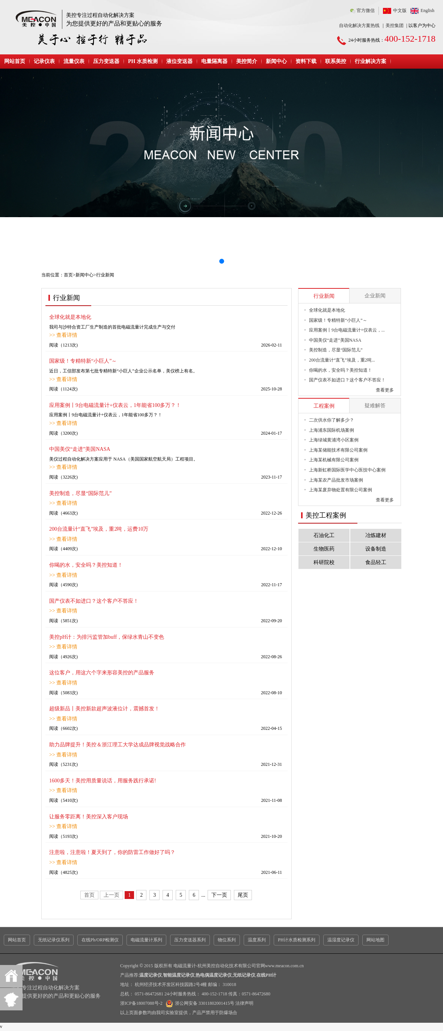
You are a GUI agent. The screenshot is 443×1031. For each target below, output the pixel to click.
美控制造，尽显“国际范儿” (80, 493)
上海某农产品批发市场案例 (336, 480)
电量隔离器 (214, 61)
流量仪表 (73, 61)
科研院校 (324, 562)
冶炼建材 (375, 535)
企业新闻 (375, 296)
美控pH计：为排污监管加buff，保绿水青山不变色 (106, 637)
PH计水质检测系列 (296, 939)
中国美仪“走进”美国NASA (79, 449)
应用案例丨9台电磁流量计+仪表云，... (347, 330)
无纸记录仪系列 (53, 939)
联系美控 (335, 61)
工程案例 (324, 406)
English (427, 10)
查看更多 (385, 390)
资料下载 (305, 61)
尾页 (243, 895)
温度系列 (257, 939)
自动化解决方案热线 (359, 25)
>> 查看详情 (63, 335)
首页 (68, 275)
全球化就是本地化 (70, 317)
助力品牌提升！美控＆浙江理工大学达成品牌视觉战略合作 (117, 744)
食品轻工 (375, 562)
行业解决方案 (370, 61)
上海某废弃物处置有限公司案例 (340, 489)
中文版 (400, 10)
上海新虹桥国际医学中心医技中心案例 (347, 470)
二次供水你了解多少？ (331, 420)
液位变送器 (179, 61)
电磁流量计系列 (146, 939)
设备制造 (375, 549)
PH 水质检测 (143, 61)
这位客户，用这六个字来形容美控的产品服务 (101, 672)
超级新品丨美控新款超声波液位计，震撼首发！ (104, 708)
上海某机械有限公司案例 (334, 459)
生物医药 (324, 549)
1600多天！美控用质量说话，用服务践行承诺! (102, 780)
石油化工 (324, 535)
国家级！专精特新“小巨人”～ (83, 361)
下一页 (219, 895)
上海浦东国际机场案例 (331, 430)
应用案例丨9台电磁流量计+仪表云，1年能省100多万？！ (115, 405)
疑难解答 (375, 405)
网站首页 (14, 61)
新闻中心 (276, 61)
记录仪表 (44, 61)
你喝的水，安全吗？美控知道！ (86, 565)
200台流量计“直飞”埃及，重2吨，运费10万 (98, 529)
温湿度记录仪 (340, 939)
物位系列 (227, 939)
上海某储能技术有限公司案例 (338, 450)
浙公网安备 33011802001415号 (199, 1003)
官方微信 (366, 10)
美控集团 (395, 25)
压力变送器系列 (190, 939)
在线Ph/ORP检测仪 (100, 939)
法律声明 (244, 1003)
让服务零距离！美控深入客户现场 (88, 816)
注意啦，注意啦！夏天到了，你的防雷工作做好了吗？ (112, 852)
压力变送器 (106, 61)
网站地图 (375, 939)
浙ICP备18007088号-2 (141, 1003)
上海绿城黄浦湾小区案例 (334, 440)
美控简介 (246, 61)
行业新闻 (324, 296)
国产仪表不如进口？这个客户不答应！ (94, 601)
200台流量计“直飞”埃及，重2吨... (342, 360)
